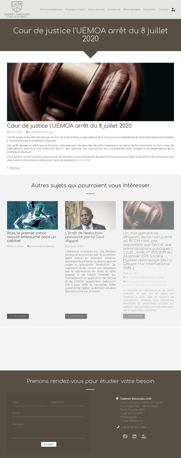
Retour (14, 168)
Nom (16, 402)
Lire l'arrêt (83, 160)
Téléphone (57, 402)
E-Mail (16, 413)
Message (18, 424)
